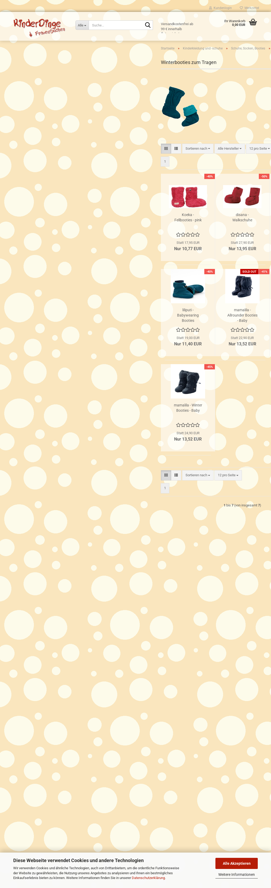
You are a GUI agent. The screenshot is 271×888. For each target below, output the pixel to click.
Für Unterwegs (22, 326)
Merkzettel (249, 8)
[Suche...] (82, 25)
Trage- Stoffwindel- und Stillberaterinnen (41, 701)
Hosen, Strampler (28, 149)
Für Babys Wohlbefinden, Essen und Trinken (44, 315)
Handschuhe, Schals (30, 278)
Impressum (19, 713)
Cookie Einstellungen (26, 719)
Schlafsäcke (24, 134)
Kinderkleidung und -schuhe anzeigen (43, 111)
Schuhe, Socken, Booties (34, 157)
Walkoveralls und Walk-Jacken (38, 270)
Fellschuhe (27, 210)
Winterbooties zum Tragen (39, 202)
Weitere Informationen (236, 874)
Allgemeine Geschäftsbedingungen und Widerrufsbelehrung (56, 695)
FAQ (14, 664)
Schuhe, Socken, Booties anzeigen (45, 164)
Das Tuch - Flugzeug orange (48, 464)
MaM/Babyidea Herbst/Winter (37, 255)
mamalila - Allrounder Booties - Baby (178, 336)
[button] (102, 170)
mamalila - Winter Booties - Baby (124, 429)
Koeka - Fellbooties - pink (123, 239)
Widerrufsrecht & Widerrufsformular (38, 682)
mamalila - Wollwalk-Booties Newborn (233, 336)
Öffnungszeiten (22, 670)
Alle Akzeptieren (237, 863)
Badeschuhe (28, 172)
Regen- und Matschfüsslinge (40, 194)
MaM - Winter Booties (232, 239)
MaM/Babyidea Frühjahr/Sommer (40, 247)
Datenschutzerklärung (148, 878)
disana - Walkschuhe (178, 239)
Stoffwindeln (21, 92)
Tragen (16, 71)
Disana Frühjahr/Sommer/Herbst (39, 232)
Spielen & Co (20, 336)
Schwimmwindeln (28, 225)
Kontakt (17, 707)
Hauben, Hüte (25, 127)
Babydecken (24, 119)
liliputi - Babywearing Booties (124, 336)
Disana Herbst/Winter (31, 240)
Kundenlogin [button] (220, 8)
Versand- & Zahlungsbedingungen (36, 676)
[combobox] (133, 170)
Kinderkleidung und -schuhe (32, 103)
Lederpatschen (30, 179)
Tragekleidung (22, 82)
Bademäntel (24, 285)
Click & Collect (22, 658)
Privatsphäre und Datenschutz (33, 688)
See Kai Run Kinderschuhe (39, 217)
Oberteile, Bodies (28, 142)
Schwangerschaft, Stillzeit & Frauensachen (43, 294)
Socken (25, 187)
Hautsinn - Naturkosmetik (30, 305)
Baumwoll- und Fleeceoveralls (37, 263)
